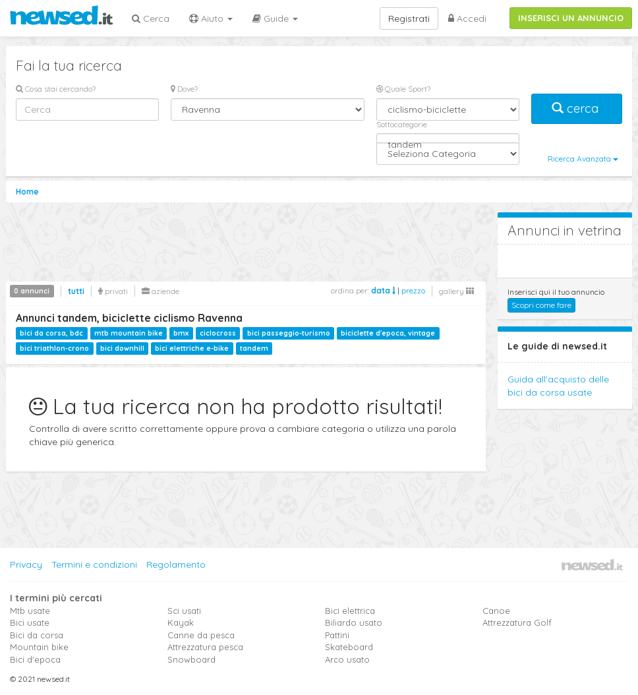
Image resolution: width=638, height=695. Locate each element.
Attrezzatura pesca (205, 647)
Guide (275, 18)
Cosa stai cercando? (56, 89)
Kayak (180, 622)
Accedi (467, 18)
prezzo (413, 290)
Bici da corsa (36, 635)
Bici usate (29, 622)
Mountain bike (39, 647)
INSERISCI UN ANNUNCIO (571, 18)
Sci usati (184, 610)
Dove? (184, 89)
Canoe (496, 610)
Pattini (337, 635)
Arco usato (347, 659)
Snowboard (191, 659)
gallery (456, 291)
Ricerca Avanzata (583, 159)
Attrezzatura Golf (517, 622)
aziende (160, 291)
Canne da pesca (201, 635)
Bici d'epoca (35, 659)
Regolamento (176, 564)
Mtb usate (30, 610)
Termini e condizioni (94, 564)
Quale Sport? (403, 89)
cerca (577, 108)
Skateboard (349, 647)
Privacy (26, 564)
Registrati (409, 18)
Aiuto (211, 18)
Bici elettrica (350, 610)
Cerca (150, 18)
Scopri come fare (541, 305)
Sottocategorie (401, 124)
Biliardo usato (353, 622)
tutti (76, 291)
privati (113, 291)
